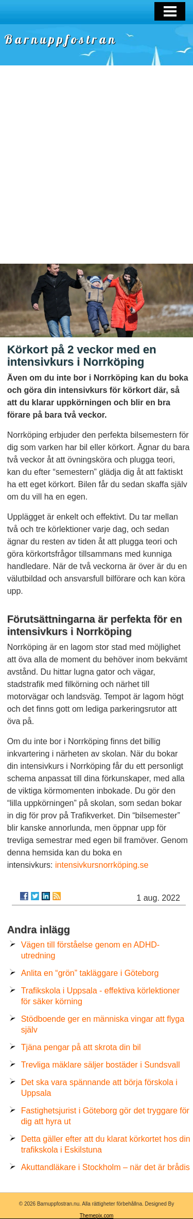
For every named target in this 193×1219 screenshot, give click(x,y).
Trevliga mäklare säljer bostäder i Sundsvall (100, 1064)
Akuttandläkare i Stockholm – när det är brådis (105, 1167)
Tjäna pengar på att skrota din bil (81, 1047)
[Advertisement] (96, 162)
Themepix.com (97, 1215)
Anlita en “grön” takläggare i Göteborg (90, 973)
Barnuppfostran (60, 39)
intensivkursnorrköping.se (101, 865)
